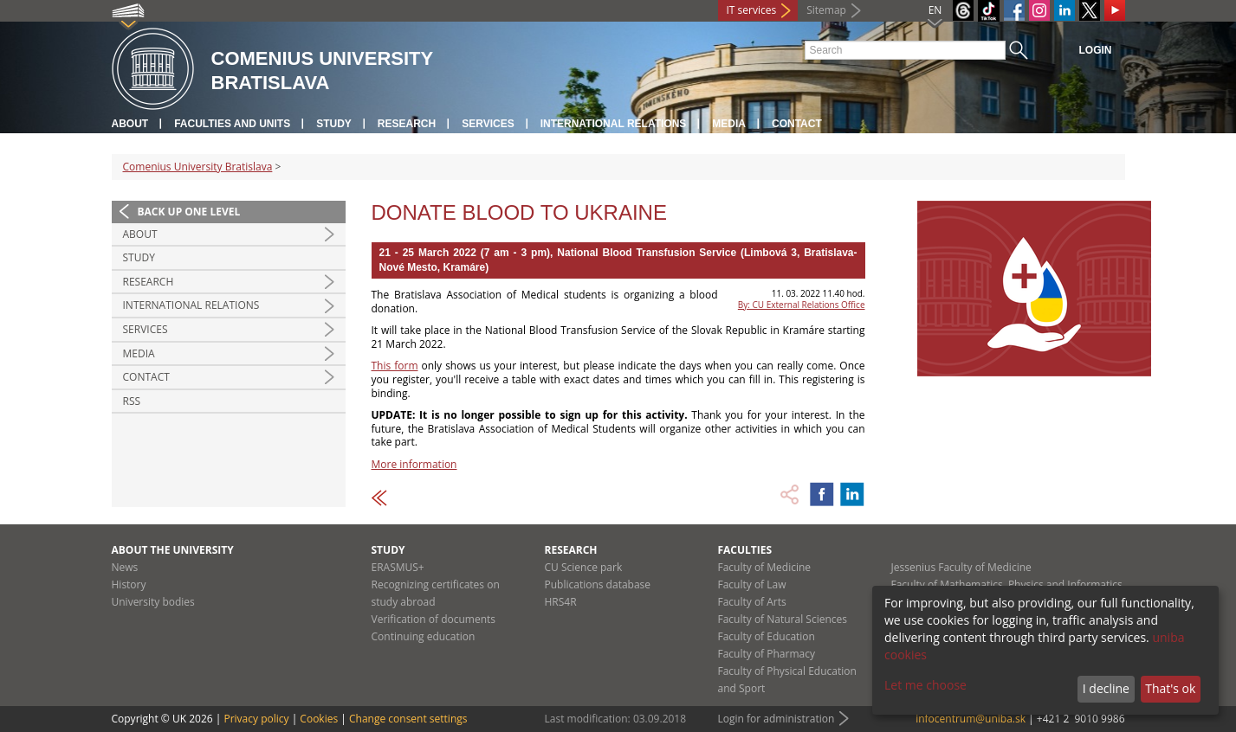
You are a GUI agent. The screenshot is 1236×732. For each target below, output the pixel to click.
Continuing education (424, 636)
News (125, 567)
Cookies (319, 718)
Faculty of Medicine (765, 567)
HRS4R (561, 601)
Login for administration (776, 718)
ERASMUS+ (398, 567)
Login (1095, 50)
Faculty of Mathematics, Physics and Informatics (1007, 584)
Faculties (745, 550)
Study (334, 124)
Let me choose (925, 685)
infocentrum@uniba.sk (971, 718)
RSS (132, 401)
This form (395, 365)
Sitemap (826, 10)
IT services (752, 10)
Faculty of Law (752, 584)
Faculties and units (232, 124)
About (130, 124)
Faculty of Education (766, 636)
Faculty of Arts (752, 601)
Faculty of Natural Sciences (783, 619)
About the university (173, 550)
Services (488, 124)
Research (407, 124)
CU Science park (584, 567)
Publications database (598, 584)
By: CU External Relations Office (801, 305)
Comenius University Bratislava (198, 166)
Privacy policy (255, 718)
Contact (797, 124)
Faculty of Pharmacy (766, 653)
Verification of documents (434, 619)
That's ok (1170, 688)
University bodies (153, 601)
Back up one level (189, 211)
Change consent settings (408, 718)
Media (729, 124)
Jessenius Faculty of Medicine (961, 567)
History (129, 584)
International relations (613, 124)
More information (414, 464)
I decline (1106, 688)
